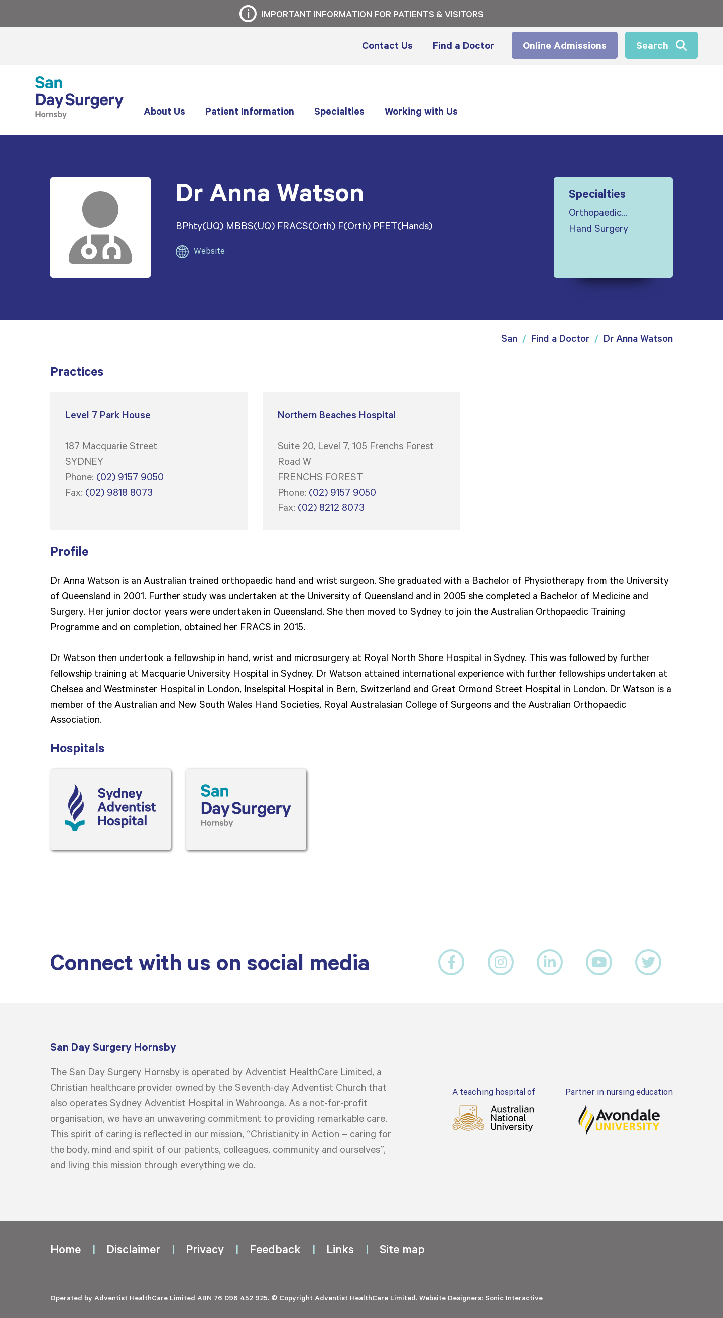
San (509, 338)
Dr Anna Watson (638, 338)
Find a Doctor (560, 338)
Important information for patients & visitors (373, 13)
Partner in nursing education (619, 1110)
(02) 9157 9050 (130, 476)
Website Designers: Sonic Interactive (481, 1297)
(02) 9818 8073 (119, 492)
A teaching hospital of (493, 1109)
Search (652, 45)
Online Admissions (565, 45)
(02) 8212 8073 (331, 507)
